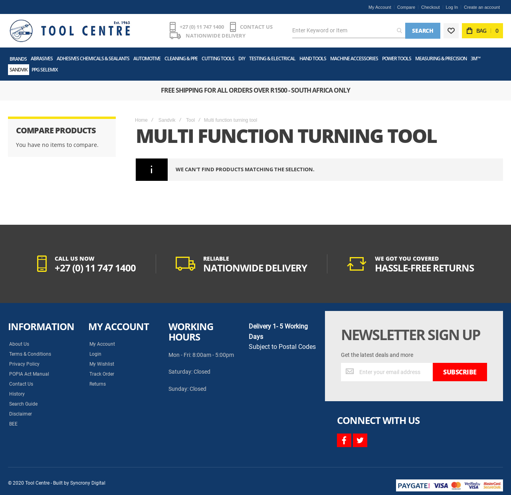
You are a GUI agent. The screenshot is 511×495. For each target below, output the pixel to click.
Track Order (101, 374)
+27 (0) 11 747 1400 (202, 26)
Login (95, 354)
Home (141, 120)
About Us (19, 344)
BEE (13, 424)
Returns (97, 384)
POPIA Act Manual (29, 374)
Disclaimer (20, 414)
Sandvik (167, 120)
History (17, 394)
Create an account (482, 7)
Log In (452, 7)
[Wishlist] (451, 30)
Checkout (430, 7)
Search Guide (23, 404)
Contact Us (21, 384)
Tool (190, 120)
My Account (379, 7)
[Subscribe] (460, 372)
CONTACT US (256, 26)
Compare (406, 7)
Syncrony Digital (87, 483)
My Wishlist (101, 364)
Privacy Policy (24, 364)
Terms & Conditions (30, 354)
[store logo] (70, 31)
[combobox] (348, 30)
